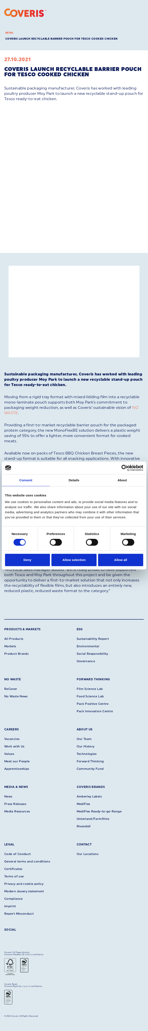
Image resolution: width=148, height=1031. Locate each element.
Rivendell (84, 826)
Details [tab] (74, 480)
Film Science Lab (90, 689)
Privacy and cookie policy (23, 884)
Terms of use (14, 876)
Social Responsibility (92, 654)
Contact (84, 844)
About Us (85, 729)
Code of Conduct (17, 854)
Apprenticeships (16, 769)
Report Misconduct (19, 914)
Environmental (88, 646)
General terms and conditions (27, 861)
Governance (86, 661)
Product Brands (16, 654)
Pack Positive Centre (93, 704)
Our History (86, 746)
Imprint (10, 906)
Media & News (16, 787)
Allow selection (74, 560)
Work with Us (14, 746)
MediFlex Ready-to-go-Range (99, 811)
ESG (80, 629)
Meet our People (17, 761)
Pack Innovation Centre (95, 711)
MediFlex (83, 804)
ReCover (10, 689)
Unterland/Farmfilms (93, 819)
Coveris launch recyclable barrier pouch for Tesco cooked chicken (61, 38)
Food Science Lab (90, 696)
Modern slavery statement (24, 891)
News (9, 32)
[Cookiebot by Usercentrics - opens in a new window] (124, 468)
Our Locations (88, 854)
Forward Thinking (93, 679)
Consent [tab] (25, 480)
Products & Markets (22, 629)
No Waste (12, 679)
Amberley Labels (89, 796)
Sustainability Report (93, 639)
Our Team (84, 739)
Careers (11, 729)
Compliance (13, 899)
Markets (10, 646)
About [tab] (122, 480)
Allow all (120, 560)
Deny (27, 560)
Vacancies (11, 739)
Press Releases (15, 804)
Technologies (87, 754)
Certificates (13, 869)
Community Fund (90, 769)
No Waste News (16, 696)
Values (9, 754)
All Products (13, 639)
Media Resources (17, 811)
